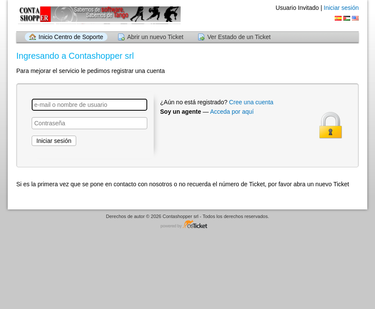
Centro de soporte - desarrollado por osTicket (187, 225)
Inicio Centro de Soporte (71, 36)
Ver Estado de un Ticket (239, 36)
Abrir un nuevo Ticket (155, 36)
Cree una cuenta (251, 102)
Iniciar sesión (341, 7)
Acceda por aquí (232, 111)
